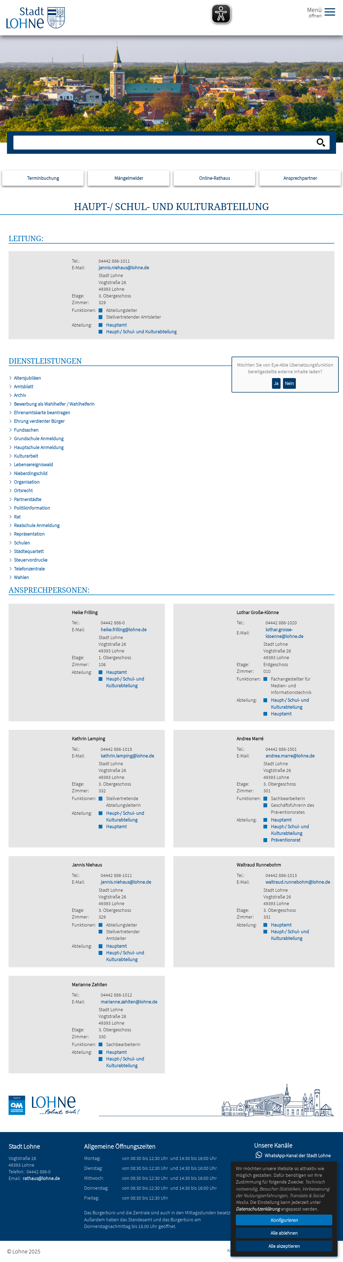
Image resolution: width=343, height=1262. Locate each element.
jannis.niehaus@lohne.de (124, 267)
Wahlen (19, 577)
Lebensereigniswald (31, 464)
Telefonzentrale (27, 569)
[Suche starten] (321, 142)
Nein (289, 383)
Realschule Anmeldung (34, 525)
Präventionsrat (285, 840)
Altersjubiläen (25, 378)
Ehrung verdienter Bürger (37, 421)
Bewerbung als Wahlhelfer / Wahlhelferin (52, 404)
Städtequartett (26, 551)
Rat (15, 517)
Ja (276, 383)
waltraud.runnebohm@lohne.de (298, 882)
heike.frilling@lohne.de (124, 629)
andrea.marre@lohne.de (290, 756)
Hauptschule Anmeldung (36, 447)
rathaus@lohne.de (41, 1178)
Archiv (17, 395)
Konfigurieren (284, 1220)
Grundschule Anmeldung (36, 438)
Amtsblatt (21, 386)
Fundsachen (24, 430)
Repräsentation (27, 534)
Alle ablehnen (284, 1233)
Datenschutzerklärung (258, 1209)
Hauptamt (116, 325)
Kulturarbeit (23, 456)
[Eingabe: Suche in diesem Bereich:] (165, 142)
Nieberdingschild (28, 473)
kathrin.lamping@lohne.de (127, 756)
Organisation (24, 482)
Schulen (19, 543)
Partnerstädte (25, 499)
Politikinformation (29, 508)
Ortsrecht (21, 490)
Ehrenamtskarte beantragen (39, 412)
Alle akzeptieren (284, 1246)
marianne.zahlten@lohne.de (129, 1002)
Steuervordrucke (28, 560)
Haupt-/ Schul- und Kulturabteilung (141, 331)
